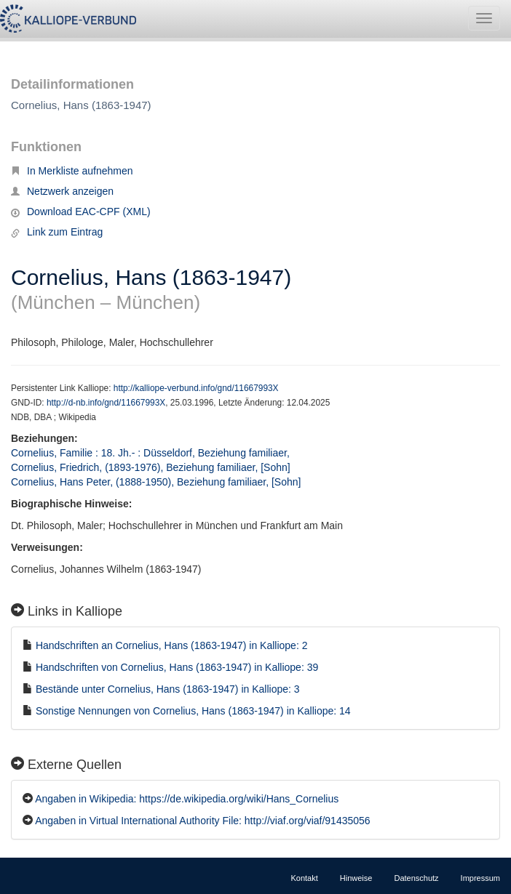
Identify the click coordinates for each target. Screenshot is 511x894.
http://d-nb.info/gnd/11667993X (106, 403)
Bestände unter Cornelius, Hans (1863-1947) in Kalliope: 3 (168, 689)
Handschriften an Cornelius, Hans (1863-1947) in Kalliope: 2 (172, 645)
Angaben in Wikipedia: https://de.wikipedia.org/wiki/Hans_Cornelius (186, 799)
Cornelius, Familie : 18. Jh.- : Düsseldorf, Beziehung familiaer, (152, 453)
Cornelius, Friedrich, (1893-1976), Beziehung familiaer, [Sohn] (150, 467)
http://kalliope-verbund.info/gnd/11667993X (196, 388)
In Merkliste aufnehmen (72, 171)
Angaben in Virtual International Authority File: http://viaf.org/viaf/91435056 (202, 820)
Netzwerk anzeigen (62, 191)
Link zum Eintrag (57, 232)
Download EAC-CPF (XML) (81, 211)
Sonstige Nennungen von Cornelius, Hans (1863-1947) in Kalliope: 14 (193, 711)
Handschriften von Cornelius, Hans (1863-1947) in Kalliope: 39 (177, 667)
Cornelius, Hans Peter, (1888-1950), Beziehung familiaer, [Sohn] (156, 482)
